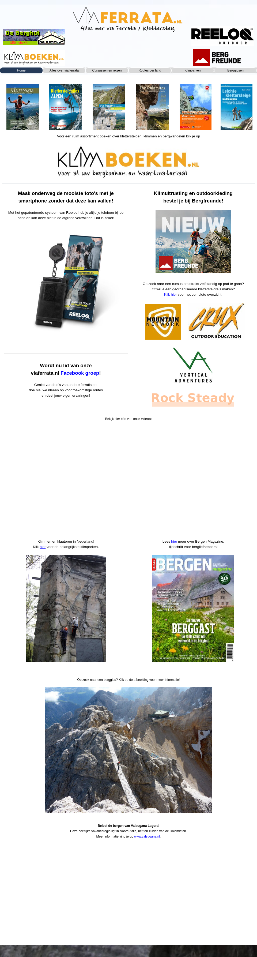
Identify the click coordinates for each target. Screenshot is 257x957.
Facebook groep (80, 373)
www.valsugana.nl (147, 836)
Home (21, 70)
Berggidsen (235, 70)
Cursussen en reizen (107, 70)
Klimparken (192, 70)
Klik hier (170, 294)
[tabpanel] (22, 104)
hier (43, 547)
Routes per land (149, 70)
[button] (128, 750)
